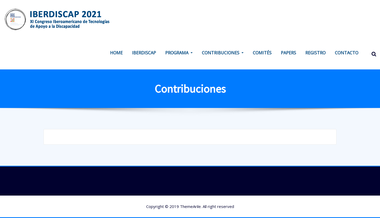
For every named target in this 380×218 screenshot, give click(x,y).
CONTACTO (346, 53)
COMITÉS (262, 53)
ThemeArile (190, 206)
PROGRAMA (179, 53)
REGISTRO (315, 53)
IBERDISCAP (144, 53)
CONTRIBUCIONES (223, 53)
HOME (116, 53)
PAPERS (288, 53)
